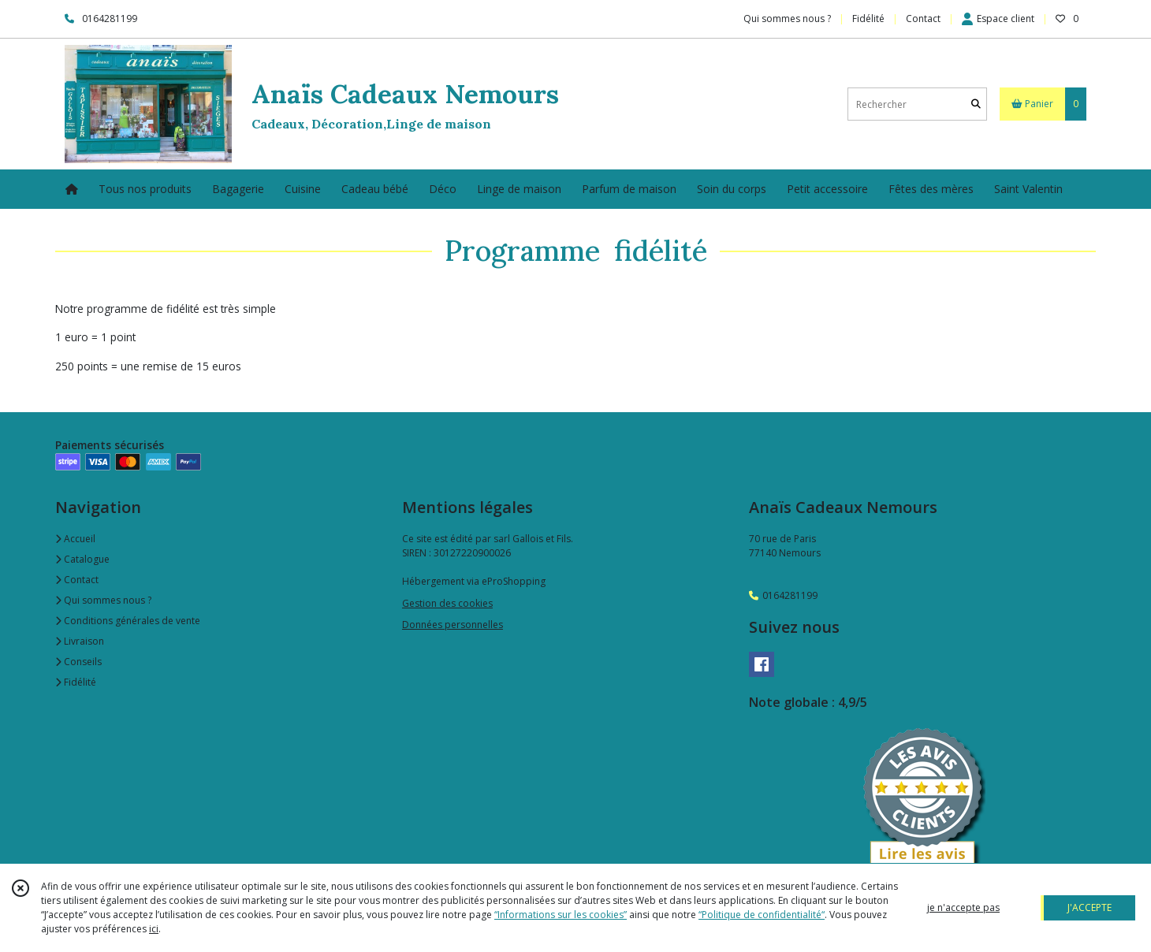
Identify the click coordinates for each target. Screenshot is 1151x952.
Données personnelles (452, 624)
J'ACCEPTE (1089, 907)
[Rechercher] (976, 104)
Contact (923, 18)
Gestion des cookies (447, 603)
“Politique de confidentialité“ (761, 914)
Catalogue (82, 559)
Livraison (79, 641)
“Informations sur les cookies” (560, 914)
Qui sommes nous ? (103, 600)
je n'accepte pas (963, 907)
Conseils (78, 661)
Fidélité (75, 682)
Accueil (75, 538)
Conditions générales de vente (127, 620)
